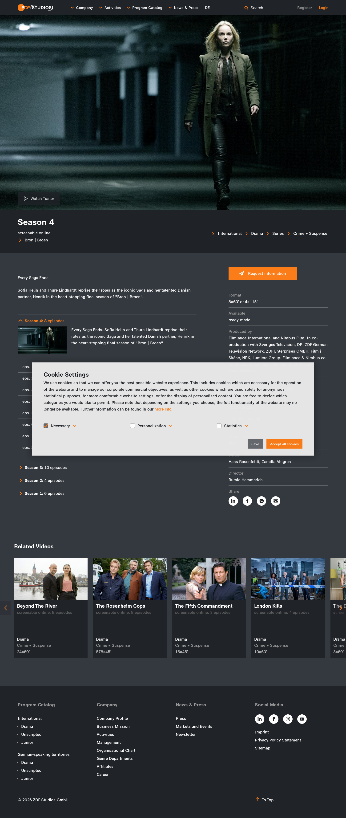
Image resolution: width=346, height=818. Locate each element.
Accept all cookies (284, 444)
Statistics (233, 425)
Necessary (60, 425)
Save (255, 444)
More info (163, 409)
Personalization (151, 425)
